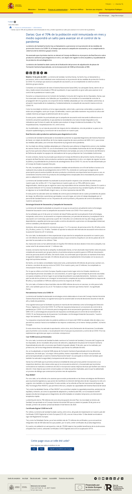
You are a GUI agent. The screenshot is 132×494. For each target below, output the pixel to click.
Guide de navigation (14, 487)
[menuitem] (32, 28)
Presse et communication (23, 47)
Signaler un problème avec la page (61, 468)
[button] (32, 28)
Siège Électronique (117, 35)
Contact (44, 487)
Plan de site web (35, 487)
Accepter (42, 7)
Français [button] (109, 23)
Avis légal (25, 487)
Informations (37, 47)
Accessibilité (53, 487)
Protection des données (66, 487)
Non (41, 468)
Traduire (12, 41)
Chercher (118, 24)
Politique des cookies (31, 7)
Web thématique (103, 35)
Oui (34, 468)
